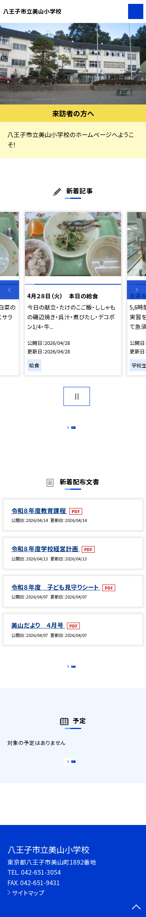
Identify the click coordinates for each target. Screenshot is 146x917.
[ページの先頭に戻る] (136, 907)
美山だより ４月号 (38, 633)
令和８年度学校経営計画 (45, 556)
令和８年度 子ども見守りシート (55, 595)
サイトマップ (28, 892)
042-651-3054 (41, 872)
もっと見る (69, 429)
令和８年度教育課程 (39, 518)
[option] (73, 64)
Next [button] (136, 289)
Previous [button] (9, 289)
